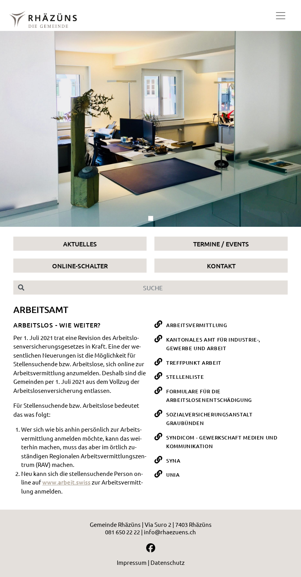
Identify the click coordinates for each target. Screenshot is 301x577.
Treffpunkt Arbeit (193, 362)
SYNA (173, 460)
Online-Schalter (80, 265)
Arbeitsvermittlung (196, 325)
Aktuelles (80, 243)
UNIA (173, 474)
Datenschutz (167, 562)
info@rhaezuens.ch (170, 531)
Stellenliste (185, 376)
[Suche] (158, 287)
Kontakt (221, 265)
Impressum (132, 562)
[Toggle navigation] (281, 16)
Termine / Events (221, 243)
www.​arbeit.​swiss (66, 482)
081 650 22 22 (122, 531)
